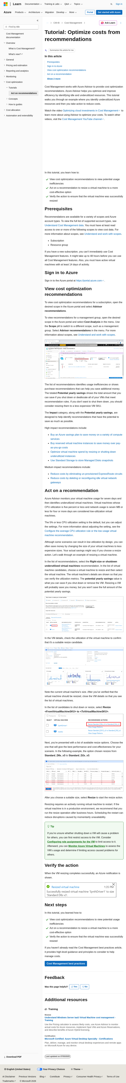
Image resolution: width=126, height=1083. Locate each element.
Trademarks (8, 1081)
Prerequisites (53, 62)
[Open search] (111, 4)
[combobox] (21, 26)
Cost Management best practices (66, 963)
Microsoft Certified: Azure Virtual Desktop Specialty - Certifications (79, 1039)
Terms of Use (113, 1076)
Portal (90, 12)
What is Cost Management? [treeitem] (22, 48)
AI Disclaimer (8, 1076)
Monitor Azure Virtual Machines (86, 846)
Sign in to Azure (54, 66)
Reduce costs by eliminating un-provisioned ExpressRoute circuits (86, 474)
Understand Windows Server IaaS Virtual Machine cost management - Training (80, 1018)
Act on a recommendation (59, 74)
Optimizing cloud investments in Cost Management (90, 110)
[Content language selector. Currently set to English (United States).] (17, 1069)
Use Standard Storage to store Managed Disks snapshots (81, 460)
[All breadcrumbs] (47, 23)
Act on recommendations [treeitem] (24, 93)
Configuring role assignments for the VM (71, 841)
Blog (42, 1076)
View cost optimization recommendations (66, 70)
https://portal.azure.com (89, 280)
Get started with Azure (109, 12)
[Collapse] (37, 20)
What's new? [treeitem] (15, 54)
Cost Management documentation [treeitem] (15, 35)
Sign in (119, 4)
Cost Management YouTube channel (82, 119)
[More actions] (121, 23)
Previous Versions (27, 1076)
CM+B (57, 23)
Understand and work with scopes (102, 234)
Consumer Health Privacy (88, 1076)
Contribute (55, 1076)
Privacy (67, 1076)
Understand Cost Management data (64, 225)
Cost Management (73, 23)
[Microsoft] (6, 4)
